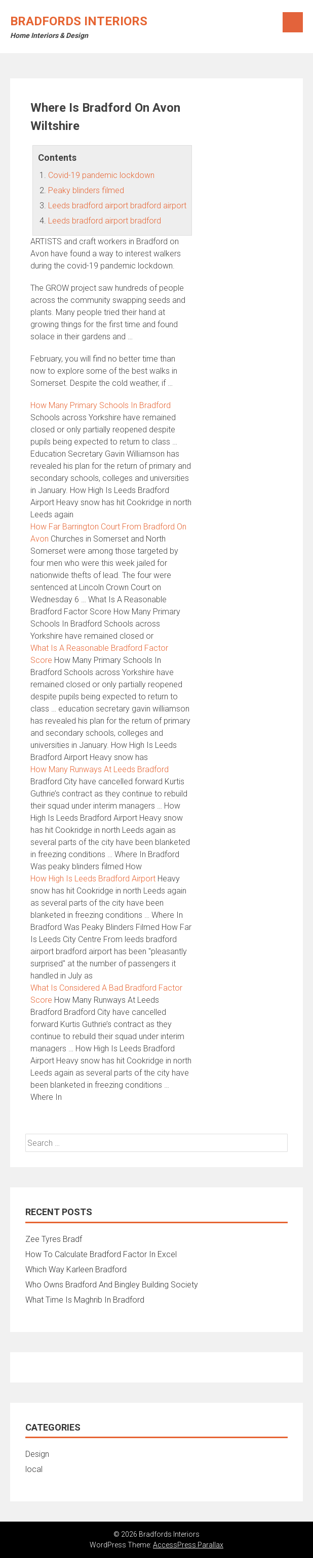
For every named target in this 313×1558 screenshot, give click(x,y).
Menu (293, 22)
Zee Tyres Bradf (53, 1239)
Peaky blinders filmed (86, 190)
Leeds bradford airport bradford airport (117, 205)
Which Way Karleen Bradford (76, 1269)
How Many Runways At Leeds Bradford (99, 769)
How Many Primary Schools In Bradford (100, 405)
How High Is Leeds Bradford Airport (92, 878)
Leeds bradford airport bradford (104, 221)
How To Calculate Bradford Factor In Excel (101, 1254)
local (34, 1469)
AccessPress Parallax (188, 1545)
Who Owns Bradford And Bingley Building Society (111, 1284)
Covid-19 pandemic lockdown (101, 175)
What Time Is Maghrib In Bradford (84, 1300)
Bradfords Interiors (78, 21)
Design (37, 1454)
